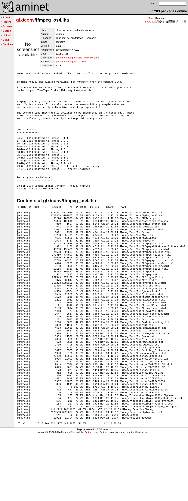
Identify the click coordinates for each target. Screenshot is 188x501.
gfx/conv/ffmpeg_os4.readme (71, 61)
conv (29, 19)
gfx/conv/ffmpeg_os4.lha (69, 57)
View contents (91, 57)
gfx (19, 19)
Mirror (151, 18)
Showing (149, 21)
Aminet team (91, 499)
